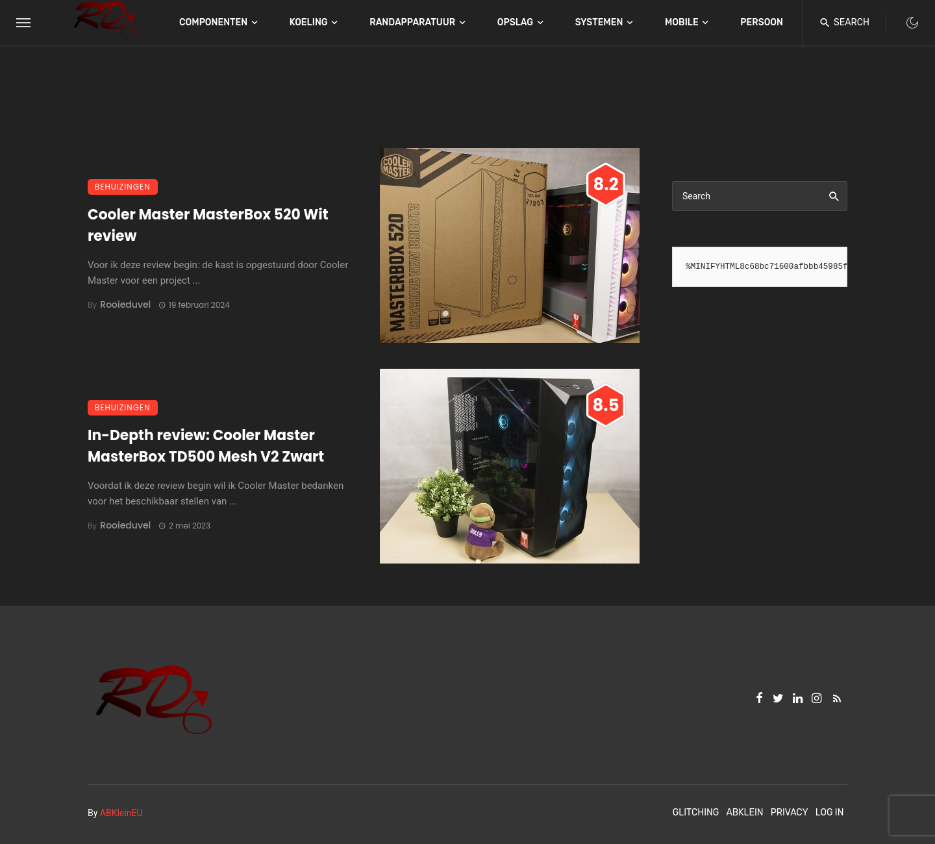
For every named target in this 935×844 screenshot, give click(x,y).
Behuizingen (123, 186)
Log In (830, 812)
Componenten (213, 22)
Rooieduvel (125, 304)
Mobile (682, 22)
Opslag (515, 22)
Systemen (599, 22)
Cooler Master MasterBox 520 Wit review (208, 225)
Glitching (696, 812)
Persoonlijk (771, 22)
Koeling (309, 22)
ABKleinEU (121, 813)
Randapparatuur (412, 22)
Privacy (789, 812)
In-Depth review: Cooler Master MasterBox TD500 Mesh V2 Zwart (206, 446)
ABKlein (744, 812)
